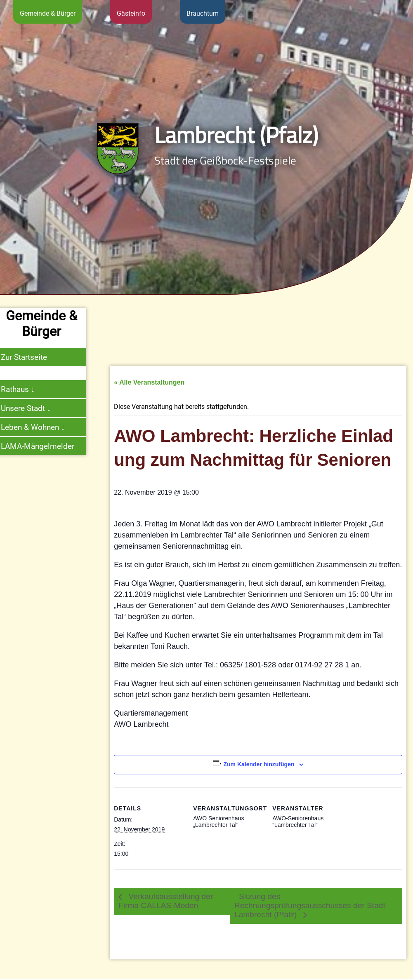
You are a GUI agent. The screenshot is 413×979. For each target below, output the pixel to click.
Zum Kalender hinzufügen (258, 789)
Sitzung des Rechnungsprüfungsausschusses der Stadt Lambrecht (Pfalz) (309, 930)
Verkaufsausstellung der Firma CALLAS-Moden (165, 926)
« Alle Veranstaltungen (149, 407)
